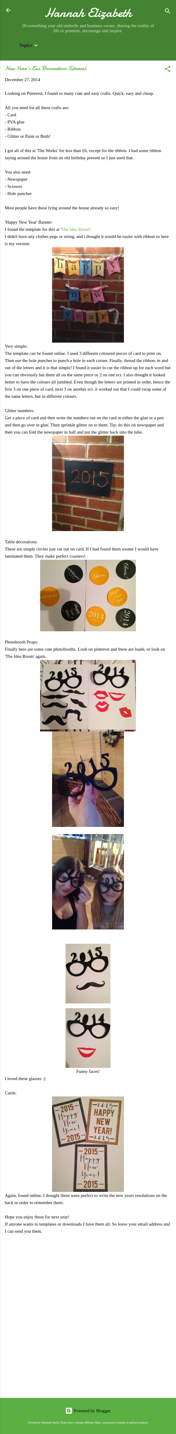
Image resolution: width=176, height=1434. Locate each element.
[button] (167, 70)
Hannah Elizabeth (88, 12)
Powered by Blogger (87, 1410)
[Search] (167, 12)
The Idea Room (75, 229)
